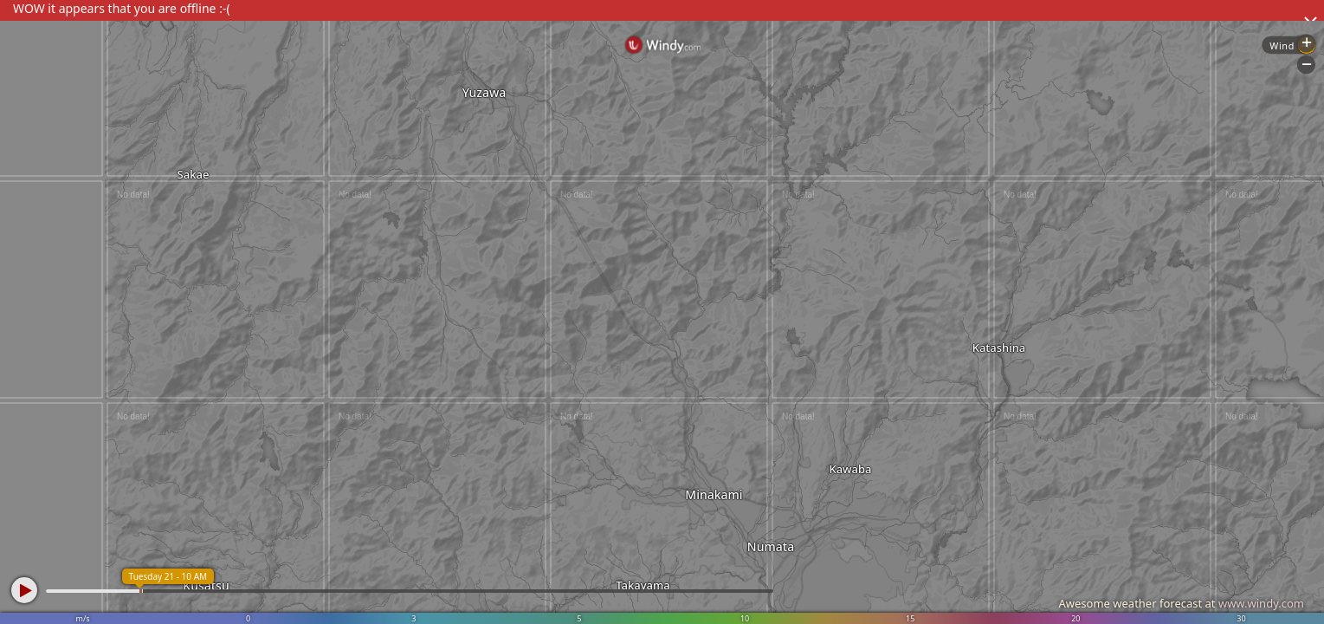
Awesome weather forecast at (1181, 603)
